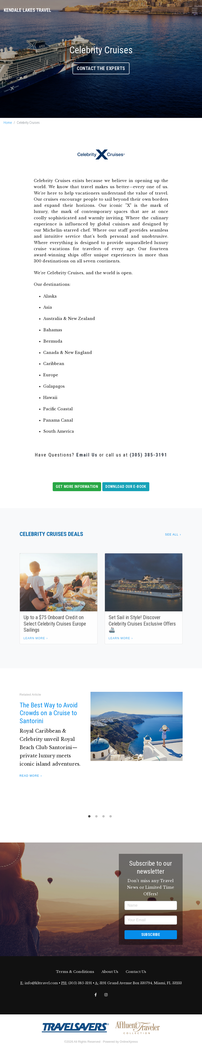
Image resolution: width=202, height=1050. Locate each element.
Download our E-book (125, 486)
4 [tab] (111, 817)
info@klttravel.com (41, 983)
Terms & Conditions (75, 971)
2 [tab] (97, 817)
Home (8, 123)
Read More (29, 775)
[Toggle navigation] (194, 10)
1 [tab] (90, 817)
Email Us (86, 455)
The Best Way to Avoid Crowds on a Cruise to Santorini (48, 713)
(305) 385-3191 (149, 455)
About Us (110, 971)
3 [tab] (104, 817)
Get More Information (77, 486)
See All (171, 534)
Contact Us (136, 971)
